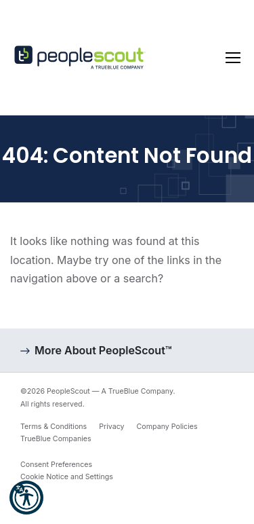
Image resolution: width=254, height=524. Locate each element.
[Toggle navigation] (233, 57)
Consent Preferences (56, 464)
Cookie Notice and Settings (66, 476)
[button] (26, 497)
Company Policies (167, 426)
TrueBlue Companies (55, 438)
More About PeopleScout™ (103, 350)
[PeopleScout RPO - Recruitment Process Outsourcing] (81, 58)
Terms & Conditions (53, 426)
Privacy (111, 426)
